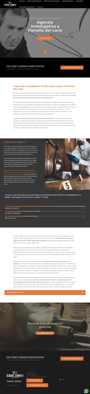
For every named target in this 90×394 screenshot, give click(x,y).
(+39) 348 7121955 (34, 380)
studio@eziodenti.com (45, 333)
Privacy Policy (10, 381)
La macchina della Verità (27, 7)
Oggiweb (15, 385)
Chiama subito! (45, 38)
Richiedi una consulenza (71, 67)
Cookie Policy (18, 381)
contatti (40, 7)
